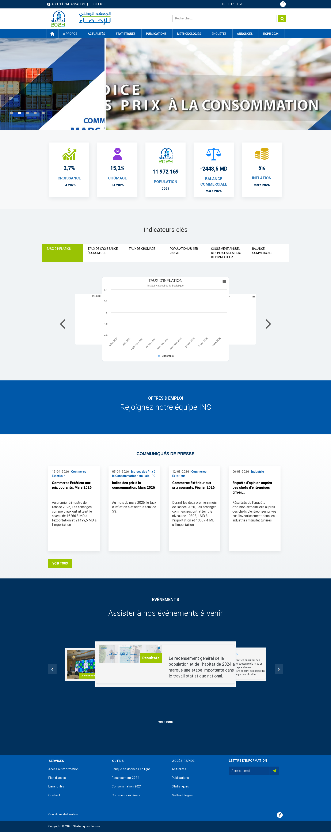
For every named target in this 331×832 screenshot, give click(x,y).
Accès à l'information (68, 4)
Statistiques (180, 786)
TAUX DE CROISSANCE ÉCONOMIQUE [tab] (103, 251)
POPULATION (165, 181)
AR (242, 3)
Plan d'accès (57, 778)
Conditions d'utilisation (63, 814)
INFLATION (261, 178)
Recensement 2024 (126, 778)
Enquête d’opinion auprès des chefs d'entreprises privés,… (252, 488)
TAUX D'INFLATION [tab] (58, 248)
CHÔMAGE (117, 178)
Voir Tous (60, 563)
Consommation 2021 (127, 786)
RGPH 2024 (271, 33)
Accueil (52, 33)
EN (233, 3)
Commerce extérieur (126, 795)
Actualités (179, 769)
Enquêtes (219, 33)
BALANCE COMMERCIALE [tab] (262, 251)
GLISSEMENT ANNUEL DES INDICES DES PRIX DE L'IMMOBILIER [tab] (226, 253)
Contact (98, 4)
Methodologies (182, 795)
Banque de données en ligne (131, 769)
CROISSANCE (69, 178)
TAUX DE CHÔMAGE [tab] (142, 248)
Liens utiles (56, 786)
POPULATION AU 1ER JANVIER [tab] (184, 251)
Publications (156, 33)
